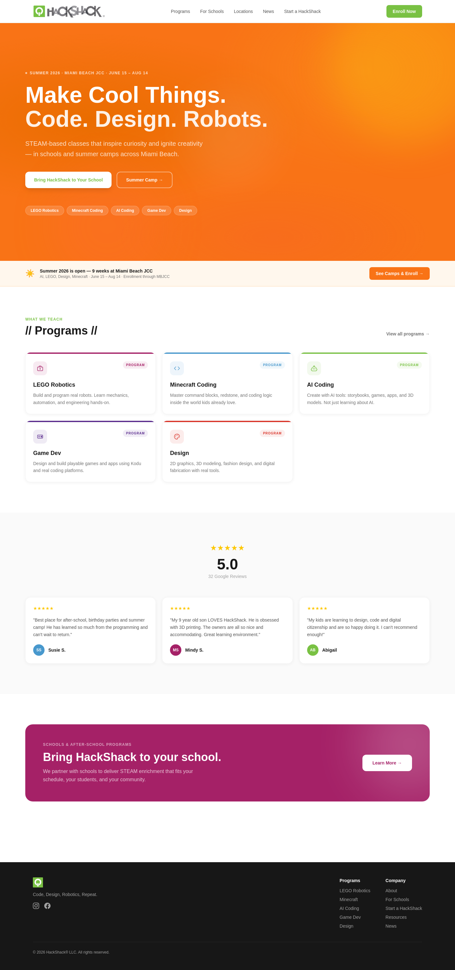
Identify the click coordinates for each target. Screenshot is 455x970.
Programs (180, 11)
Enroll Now (404, 11)
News (268, 11)
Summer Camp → (144, 179)
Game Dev (350, 917)
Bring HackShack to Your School (68, 179)
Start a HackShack (302, 11)
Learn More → (387, 762)
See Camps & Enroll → (399, 273)
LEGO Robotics (355, 890)
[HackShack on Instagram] (36, 906)
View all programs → (408, 333)
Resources (396, 917)
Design (347, 926)
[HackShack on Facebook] (47, 906)
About (391, 890)
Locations (243, 11)
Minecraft (349, 899)
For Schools (212, 11)
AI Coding (349, 908)
